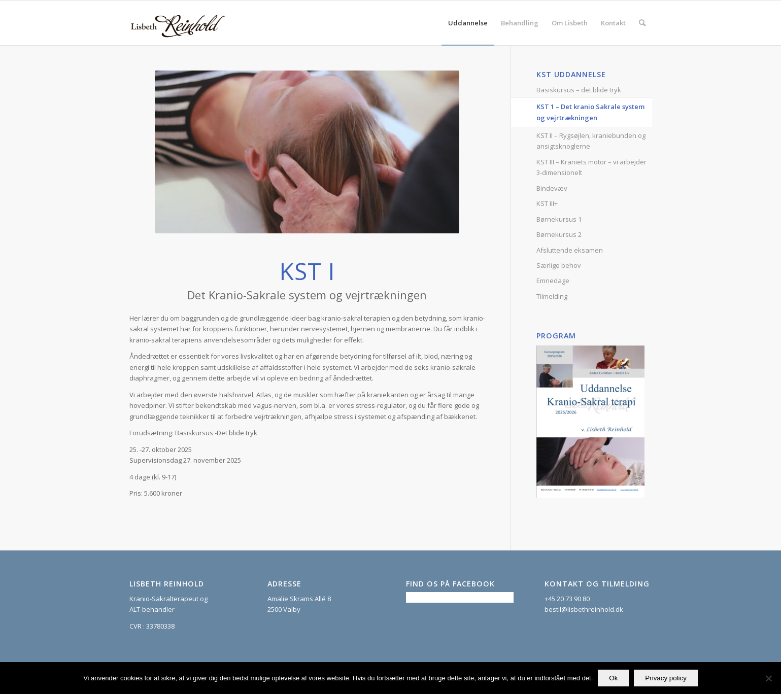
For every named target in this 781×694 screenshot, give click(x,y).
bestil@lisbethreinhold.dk (584, 609)
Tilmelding (551, 296)
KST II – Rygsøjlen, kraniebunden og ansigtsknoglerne (591, 141)
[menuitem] (468, 23)
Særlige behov (558, 265)
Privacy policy (665, 678)
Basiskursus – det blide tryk (578, 89)
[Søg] (642, 23)
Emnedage (552, 280)
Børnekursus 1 (559, 219)
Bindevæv (551, 188)
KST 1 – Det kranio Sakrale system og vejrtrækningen (590, 112)
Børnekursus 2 (559, 234)
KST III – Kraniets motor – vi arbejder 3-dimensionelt (591, 167)
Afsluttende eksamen (569, 250)
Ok (613, 678)
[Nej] (768, 678)
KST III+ (547, 203)
